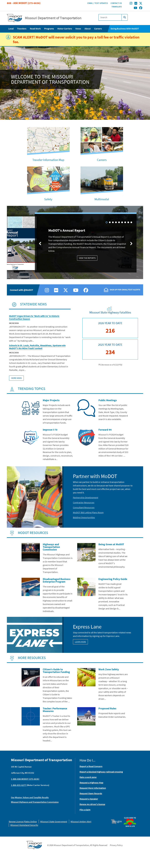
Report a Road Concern (91, 766)
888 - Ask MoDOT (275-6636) (23, 3)
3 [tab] (113, 222)
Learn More (80, 641)
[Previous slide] (40, 243)
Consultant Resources (83, 507)
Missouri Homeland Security (24, 825)
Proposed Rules (107, 708)
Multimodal (101, 199)
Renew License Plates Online (23, 821)
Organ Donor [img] (131, 817)
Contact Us (116, 3)
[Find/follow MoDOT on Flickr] (135, 3)
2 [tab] (110, 222)
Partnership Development (85, 497)
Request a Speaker (89, 798)
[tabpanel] (75, 243)
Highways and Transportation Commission (51, 547)
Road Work (35, 28)
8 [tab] (128, 222)
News (78, 28)
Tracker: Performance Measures (55, 710)
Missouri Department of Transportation (53, 18)
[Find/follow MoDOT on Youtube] (135, 8)
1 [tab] (107, 222)
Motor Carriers (64, 28)
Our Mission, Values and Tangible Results (30, 797)
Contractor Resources (83, 502)
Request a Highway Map (91, 782)
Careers (98, 28)
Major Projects (51, 400)
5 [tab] (119, 222)
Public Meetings (107, 400)
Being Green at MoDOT (111, 544)
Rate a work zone (88, 777)
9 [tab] (131, 222)
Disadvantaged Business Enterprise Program (56, 580)
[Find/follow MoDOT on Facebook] (140, 8)
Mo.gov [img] (117, 821)
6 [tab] (122, 222)
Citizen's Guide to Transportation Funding (56, 671)
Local (11, 28)
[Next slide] (131, 243)
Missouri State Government (53, 821)
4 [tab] (116, 222)
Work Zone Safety (108, 669)
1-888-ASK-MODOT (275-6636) (25, 779)
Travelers (21, 28)
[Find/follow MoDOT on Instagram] (131, 3)
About (88, 28)
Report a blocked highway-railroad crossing (101, 771)
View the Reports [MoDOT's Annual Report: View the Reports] (87, 258)
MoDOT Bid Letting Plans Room (88, 512)
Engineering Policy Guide (112, 579)
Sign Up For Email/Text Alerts (125, 289)
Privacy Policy (116, 845)
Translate (116, 6)
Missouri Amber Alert (81, 821)
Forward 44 (105, 429)
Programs (49, 28)
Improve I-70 (50, 429)
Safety (48, 199)
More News (16, 378)
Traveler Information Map (48, 160)
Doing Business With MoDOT (125, 28)
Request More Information (93, 788)
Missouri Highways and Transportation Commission (35, 802)
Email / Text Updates (97, 3)
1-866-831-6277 (18, 785)
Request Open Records (91, 793)
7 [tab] (125, 222)
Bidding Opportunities (84, 517)
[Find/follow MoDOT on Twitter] (140, 3)
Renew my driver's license (92, 804)
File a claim (85, 809)
